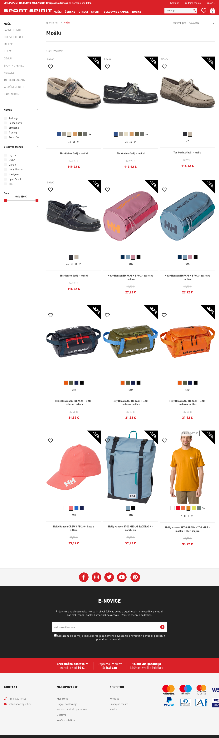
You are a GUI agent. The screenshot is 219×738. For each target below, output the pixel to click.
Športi (95, 11)
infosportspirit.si (19, 704)
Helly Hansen (16, 169)
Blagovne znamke (116, 11)
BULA (12, 159)
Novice (137, 11)
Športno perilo (14, 65)
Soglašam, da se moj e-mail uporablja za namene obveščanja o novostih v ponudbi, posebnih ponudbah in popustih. (111, 637)
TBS (11, 183)
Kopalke (9, 72)
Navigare (14, 174)
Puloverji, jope (14, 37)
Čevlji (8, 58)
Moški (57, 11)
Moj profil (62, 698)
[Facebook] (84, 577)
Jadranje (13, 118)
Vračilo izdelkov (66, 720)
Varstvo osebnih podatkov (136, 614)
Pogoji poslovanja (67, 704)
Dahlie (12, 164)
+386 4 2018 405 (17, 698)
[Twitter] (109, 577)
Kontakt (174, 2)
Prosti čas (14, 137)
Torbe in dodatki (15, 79)
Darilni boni (12, 94)
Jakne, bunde (13, 30)
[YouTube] (122, 577)
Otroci (83, 11)
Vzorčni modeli (14, 86)
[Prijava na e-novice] (162, 627)
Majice (8, 44)
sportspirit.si (52, 22)
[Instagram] (96, 577)
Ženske (70, 11)
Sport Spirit (15, 179)
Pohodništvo (15, 122)
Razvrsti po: (179, 22)
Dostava (61, 714)
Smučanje (14, 127)
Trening (13, 132)
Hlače (8, 51)
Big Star (13, 155)
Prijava (210, 2)
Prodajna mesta (192, 2)
